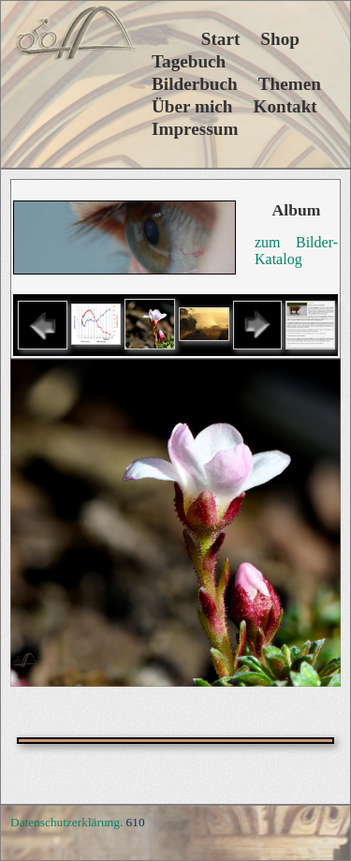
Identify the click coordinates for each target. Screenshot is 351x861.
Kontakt (285, 106)
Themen (289, 84)
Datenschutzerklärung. (66, 822)
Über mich (192, 106)
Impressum (195, 129)
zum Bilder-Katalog (296, 250)
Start (196, 39)
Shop (280, 39)
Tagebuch (189, 61)
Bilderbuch (195, 84)
